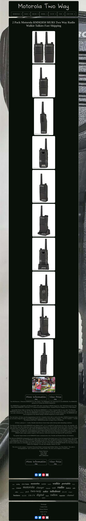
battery (68, 488)
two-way (36, 491)
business (16, 495)
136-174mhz (25, 484)
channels (48, 488)
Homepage (43, 504)
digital (40, 494)
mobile (43, 484)
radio (61, 487)
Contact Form (43, 507)
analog (18, 484)
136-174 (31, 495)
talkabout (55, 491)
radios (53, 494)
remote (18, 488)
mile (74, 488)
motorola (28, 487)
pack (27, 492)
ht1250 (24, 495)
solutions (22, 492)
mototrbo (35, 483)
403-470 (64, 492)
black (73, 484)
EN (42, 514)
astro (43, 498)
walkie (56, 483)
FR (45, 514)
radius (13, 488)
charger (40, 487)
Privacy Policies (43, 509)
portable (66, 483)
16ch (13, 484)
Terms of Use (43, 511)
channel (70, 495)
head (47, 495)
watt (54, 488)
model (49, 484)
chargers (70, 492)
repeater (62, 495)
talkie (45, 491)
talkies (16, 492)
